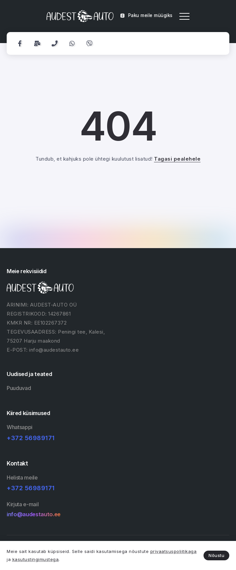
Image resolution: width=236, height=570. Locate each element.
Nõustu (216, 555)
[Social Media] (20, 43)
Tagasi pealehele (177, 159)
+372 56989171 (31, 437)
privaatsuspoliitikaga (173, 551)
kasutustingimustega (35, 559)
